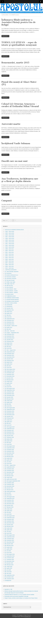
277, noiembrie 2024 (9, 559)
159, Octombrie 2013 (9, 353)
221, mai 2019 (7, 461)
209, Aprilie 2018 (8, 440)
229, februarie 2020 (8, 475)
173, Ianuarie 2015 (8, 378)
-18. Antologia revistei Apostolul (11, 301)
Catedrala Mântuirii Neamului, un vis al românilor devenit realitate (19, 594)
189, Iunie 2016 (8, 406)
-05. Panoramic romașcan (10, 278)
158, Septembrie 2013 (9, 351)
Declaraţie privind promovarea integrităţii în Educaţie (16, 596)
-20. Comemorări (8, 304)
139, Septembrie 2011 (9, 318)
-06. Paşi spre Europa (9, 280)
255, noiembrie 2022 (9, 521)
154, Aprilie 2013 (8, 344)
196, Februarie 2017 (9, 418)
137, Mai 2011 (7, 315)
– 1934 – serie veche (9, 231)
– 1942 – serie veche (9, 245)
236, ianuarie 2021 (8, 488)
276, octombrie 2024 (9, 557)
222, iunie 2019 (8, 463)
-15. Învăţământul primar (10, 296)
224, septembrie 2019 (9, 467)
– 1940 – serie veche (9, 241)
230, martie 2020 (8, 477)
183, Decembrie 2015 (9, 395)
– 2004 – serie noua (9, 257)
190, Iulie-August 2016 (9, 407)
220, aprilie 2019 (8, 460)
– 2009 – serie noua (9, 266)
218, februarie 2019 (8, 456)
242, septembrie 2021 (9, 498)
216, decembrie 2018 (9, 453)
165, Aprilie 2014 (8, 364)
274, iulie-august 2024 (9, 554)
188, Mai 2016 (7, 404)
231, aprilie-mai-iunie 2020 (10, 479)
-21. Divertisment (8, 306)
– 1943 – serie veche (9, 247)
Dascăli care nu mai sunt (14, 161)
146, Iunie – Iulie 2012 (9, 330)
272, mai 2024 (7, 550)
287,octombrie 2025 (9, 577)
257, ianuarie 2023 (8, 524)
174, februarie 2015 (8, 379)
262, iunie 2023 (8, 533)
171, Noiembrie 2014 (9, 374)
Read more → (5, 36)
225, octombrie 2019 (9, 468)
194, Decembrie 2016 (9, 414)
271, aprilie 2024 (8, 549)
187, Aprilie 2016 (8, 402)
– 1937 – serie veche (9, 236)
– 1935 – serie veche (9, 233)
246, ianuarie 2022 (8, 505)
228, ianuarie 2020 (8, 474)
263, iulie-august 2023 (9, 535)
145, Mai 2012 (7, 329)
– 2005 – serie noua (9, 259)
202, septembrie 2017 (9, 428)
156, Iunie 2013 (8, 348)
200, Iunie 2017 (8, 425)
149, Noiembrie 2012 (9, 336)
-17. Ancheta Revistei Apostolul (11, 299)
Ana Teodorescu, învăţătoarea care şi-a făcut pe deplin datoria (19, 180)
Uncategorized (7, 580)
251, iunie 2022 (8, 514)
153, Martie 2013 (8, 343)
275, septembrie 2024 (9, 556)
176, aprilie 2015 (8, 383)
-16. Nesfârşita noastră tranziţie (11, 297)
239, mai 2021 (7, 493)
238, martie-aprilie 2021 (9, 491)
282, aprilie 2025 (8, 568)
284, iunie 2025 (8, 571)
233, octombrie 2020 (9, 482)
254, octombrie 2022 (9, 519)
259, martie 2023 (8, 528)
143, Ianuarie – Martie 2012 (10, 325)
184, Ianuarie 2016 (8, 397)
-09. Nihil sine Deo (8, 285)
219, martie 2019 (8, 458)
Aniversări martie (10, 124)
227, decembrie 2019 (9, 472)
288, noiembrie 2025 (9, 578)
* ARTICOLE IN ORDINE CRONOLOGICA (14, 229)
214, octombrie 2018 (9, 449)
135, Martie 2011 (8, 311)
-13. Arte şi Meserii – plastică (11, 292)
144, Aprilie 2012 (8, 327)
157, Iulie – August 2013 (9, 350)
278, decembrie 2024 (9, 561)
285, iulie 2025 (7, 573)
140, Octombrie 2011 (9, 320)
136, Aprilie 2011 (8, 313)
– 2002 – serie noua (9, 254)
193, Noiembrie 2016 (9, 413)
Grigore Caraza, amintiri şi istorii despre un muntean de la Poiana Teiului (20, 598)
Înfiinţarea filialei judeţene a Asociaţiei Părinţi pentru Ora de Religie (18, 22)
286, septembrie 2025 (9, 575)
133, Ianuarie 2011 (8, 308)
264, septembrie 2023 (9, 536)
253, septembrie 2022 (9, 517)
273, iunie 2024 (8, 552)
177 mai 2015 (7, 385)
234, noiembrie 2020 (9, 484)
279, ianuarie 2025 (8, 563)
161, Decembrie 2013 (9, 357)
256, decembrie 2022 (9, 522)
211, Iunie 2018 (8, 444)
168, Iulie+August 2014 (9, 369)
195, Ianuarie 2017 (8, 416)
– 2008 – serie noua (9, 264)
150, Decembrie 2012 (9, 337)
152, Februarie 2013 (9, 341)
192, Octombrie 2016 (9, 411)
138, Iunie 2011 (8, 316)
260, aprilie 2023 (8, 529)
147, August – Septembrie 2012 (11, 332)
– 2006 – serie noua (9, 261)
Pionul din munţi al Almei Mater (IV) (18, 83)
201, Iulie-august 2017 (9, 426)
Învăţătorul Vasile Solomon (15, 143)
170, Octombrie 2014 (9, 372)
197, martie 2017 (8, 419)
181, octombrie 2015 (9, 392)
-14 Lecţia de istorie (8, 294)
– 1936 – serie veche (9, 234)
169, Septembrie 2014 (9, 371)
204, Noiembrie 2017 (9, 432)
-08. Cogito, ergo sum (9, 283)
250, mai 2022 (7, 512)
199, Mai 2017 (7, 423)
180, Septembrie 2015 (9, 390)
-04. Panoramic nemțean (10, 276)
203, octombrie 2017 (9, 430)
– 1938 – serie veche (9, 238)
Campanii (6, 200)
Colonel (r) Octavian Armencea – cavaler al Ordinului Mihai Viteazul (20, 105)
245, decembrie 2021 (9, 503)
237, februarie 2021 (8, 489)
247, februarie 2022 (8, 507)
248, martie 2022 (8, 508)
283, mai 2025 (7, 570)
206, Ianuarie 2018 (8, 435)
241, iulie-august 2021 (9, 496)
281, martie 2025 (8, 566)
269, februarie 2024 (8, 545)
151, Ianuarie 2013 (8, 339)
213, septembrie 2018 (9, 447)
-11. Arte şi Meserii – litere (10, 289)
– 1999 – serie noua (9, 248)
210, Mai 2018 (7, 442)
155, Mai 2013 (7, 346)
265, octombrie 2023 (9, 538)
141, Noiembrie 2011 (9, 322)
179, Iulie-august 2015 (9, 388)
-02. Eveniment (7, 273)
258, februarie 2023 (8, 526)
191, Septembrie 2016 (9, 409)
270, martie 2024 (8, 547)
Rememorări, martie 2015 (15, 62)
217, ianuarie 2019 (8, 454)
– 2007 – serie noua (9, 262)
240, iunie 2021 (8, 495)
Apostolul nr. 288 (8, 589)
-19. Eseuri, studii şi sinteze (10, 303)
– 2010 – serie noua (9, 268)
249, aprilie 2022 (8, 510)
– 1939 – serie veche (9, 240)
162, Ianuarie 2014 (8, 358)
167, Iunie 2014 (8, 367)
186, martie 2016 (8, 400)
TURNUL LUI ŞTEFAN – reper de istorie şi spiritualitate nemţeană (19, 43)
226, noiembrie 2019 (9, 470)
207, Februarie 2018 (9, 437)
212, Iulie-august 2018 (9, 446)
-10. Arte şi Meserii (8, 287)
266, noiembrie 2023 (9, 540)
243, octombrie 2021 (9, 500)
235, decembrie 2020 (9, 486)
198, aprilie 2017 (8, 421)
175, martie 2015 (8, 381)
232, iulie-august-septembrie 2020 (12, 481)
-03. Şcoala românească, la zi (11, 275)
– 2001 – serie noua (9, 252)
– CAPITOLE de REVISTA (10, 269)
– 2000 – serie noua (9, 250)
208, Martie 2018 (8, 439)
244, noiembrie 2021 (9, 501)
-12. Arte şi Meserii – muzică (10, 290)
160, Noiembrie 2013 (9, 355)
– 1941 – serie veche (9, 243)
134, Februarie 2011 (9, 310)
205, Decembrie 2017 (9, 433)
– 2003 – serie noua (9, 255)
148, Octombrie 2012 (9, 334)
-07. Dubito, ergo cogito (9, 282)
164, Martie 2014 (8, 362)
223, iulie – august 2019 (9, 465)
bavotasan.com (28, 616)
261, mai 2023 (7, 531)
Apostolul (21, 615)
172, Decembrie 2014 (9, 376)
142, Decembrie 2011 (9, 324)
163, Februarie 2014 (9, 360)
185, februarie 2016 (8, 399)
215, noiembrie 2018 (9, 451)
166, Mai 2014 (7, 365)
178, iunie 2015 (8, 386)
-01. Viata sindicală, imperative (11, 271)
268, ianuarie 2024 (8, 543)
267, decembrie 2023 (9, 542)
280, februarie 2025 (8, 564)
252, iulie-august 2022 (9, 515)
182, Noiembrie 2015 (9, 393)
